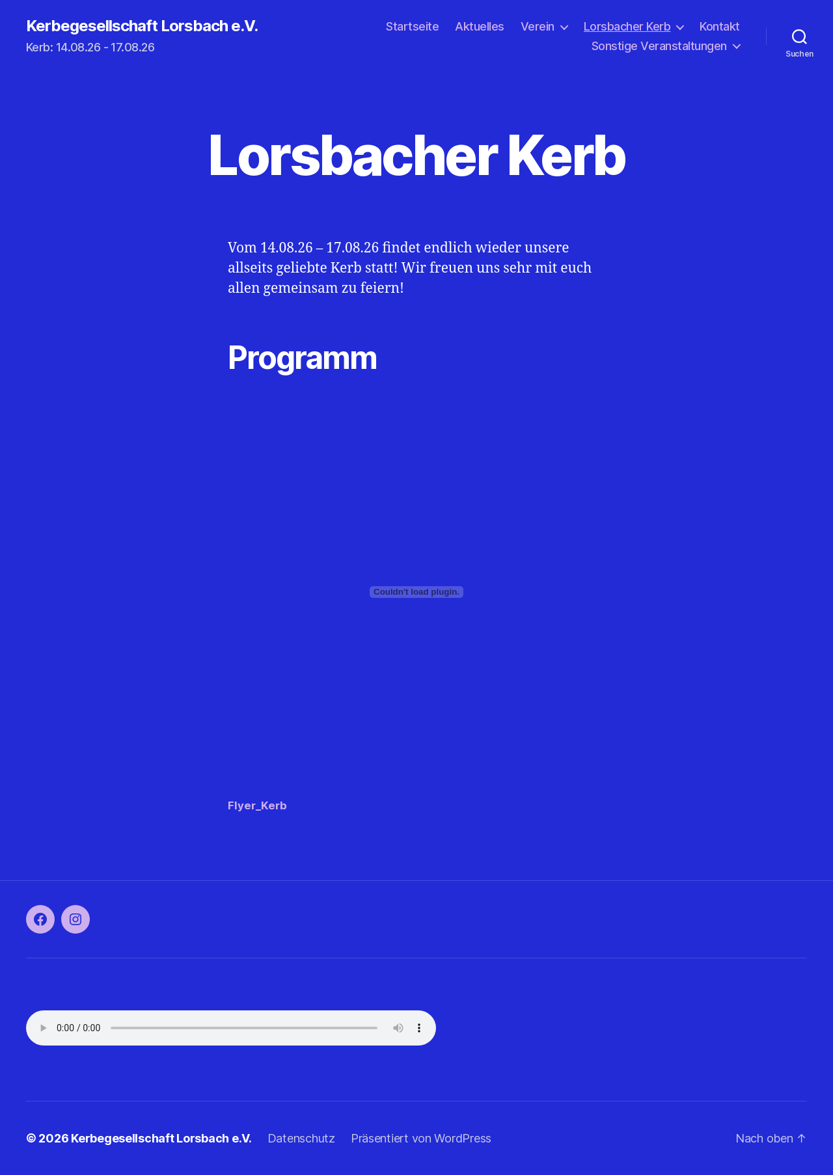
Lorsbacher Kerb (627, 26)
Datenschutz (301, 1138)
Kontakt (720, 26)
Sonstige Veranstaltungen (659, 46)
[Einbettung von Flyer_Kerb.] (416, 592)
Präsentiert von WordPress (421, 1138)
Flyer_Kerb (257, 805)
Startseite (412, 26)
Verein (537, 26)
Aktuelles (479, 26)
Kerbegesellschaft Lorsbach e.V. (142, 26)
